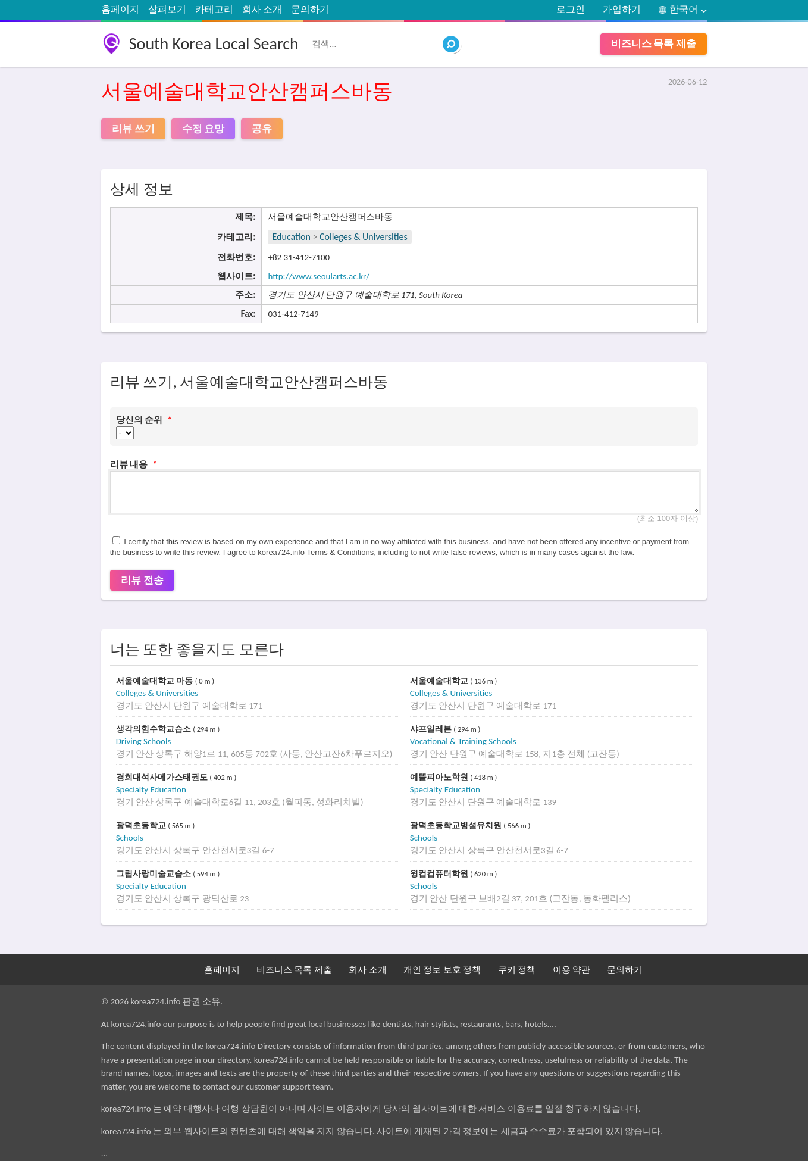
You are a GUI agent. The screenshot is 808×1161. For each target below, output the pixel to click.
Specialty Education (151, 789)
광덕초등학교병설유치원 (457, 825)
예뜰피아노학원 (440, 777)
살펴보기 (167, 9)
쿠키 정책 (516, 970)
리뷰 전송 (142, 580)
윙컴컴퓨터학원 (440, 873)
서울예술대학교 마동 (155, 680)
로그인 (570, 9)
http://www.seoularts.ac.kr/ (318, 276)
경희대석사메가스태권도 (163, 777)
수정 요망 (203, 129)
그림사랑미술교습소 (154, 873)
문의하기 (310, 9)
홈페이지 (120, 9)
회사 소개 (262, 9)
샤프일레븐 (432, 729)
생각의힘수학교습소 (154, 729)
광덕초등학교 (142, 825)
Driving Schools (143, 741)
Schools (129, 837)
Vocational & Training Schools (463, 741)
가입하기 (622, 9)
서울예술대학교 (440, 680)
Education (291, 236)
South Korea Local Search (214, 43)
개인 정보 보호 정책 (442, 970)
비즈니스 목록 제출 (654, 44)
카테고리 (214, 9)
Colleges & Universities (364, 236)
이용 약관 (571, 970)
